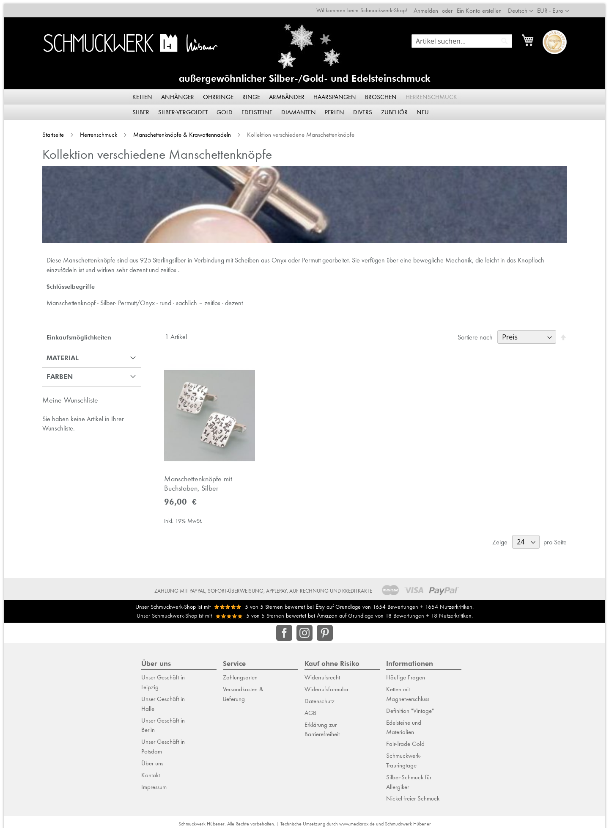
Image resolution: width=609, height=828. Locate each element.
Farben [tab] (60, 373)
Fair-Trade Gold (405, 740)
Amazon (327, 611)
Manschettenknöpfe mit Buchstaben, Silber (198, 479)
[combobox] (461, 37)
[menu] (304, 101)
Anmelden (426, 7)
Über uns (152, 759)
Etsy (320, 603)
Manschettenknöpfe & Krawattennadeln (183, 131)
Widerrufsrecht (322, 673)
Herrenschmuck (99, 131)
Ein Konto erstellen (479, 7)
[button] (553, 7)
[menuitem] (143, 93)
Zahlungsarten (240, 673)
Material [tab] (63, 354)
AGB (310, 709)
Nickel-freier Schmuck (412, 794)
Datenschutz (319, 697)
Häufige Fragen (405, 673)
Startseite (54, 131)
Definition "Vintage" (410, 707)
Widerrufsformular (326, 685)
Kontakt (150, 771)
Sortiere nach (475, 333)
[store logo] (131, 39)
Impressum (154, 783)
